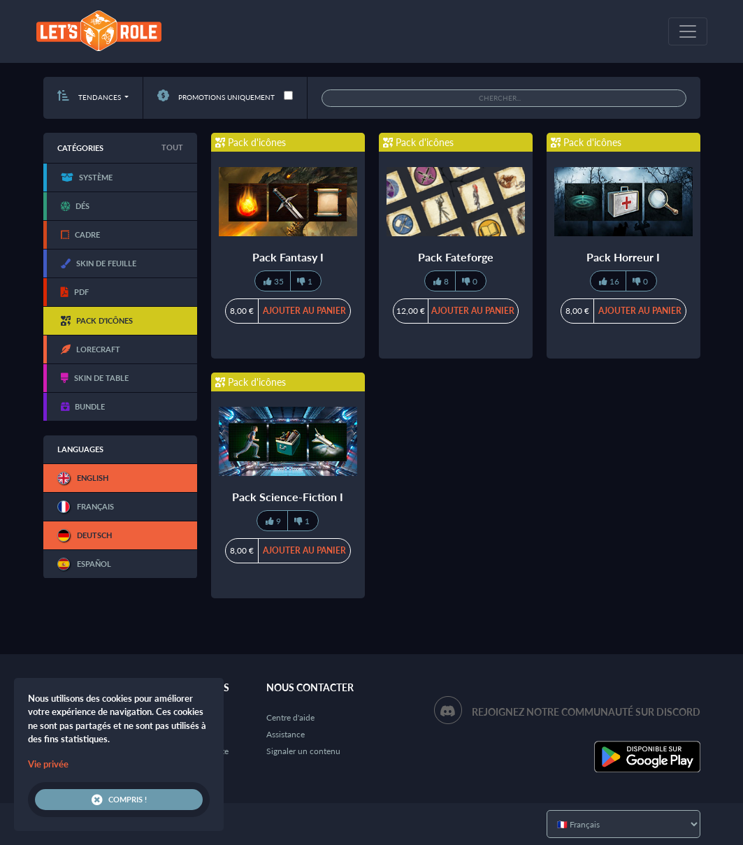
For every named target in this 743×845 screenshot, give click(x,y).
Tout (172, 147)
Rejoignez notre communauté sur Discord (586, 712)
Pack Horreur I (623, 256)
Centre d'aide (290, 717)
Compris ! (119, 799)
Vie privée (48, 764)
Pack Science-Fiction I (287, 496)
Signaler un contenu (303, 751)
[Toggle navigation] (687, 31)
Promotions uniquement (216, 97)
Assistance (285, 734)
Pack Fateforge (455, 256)
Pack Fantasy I (288, 256)
